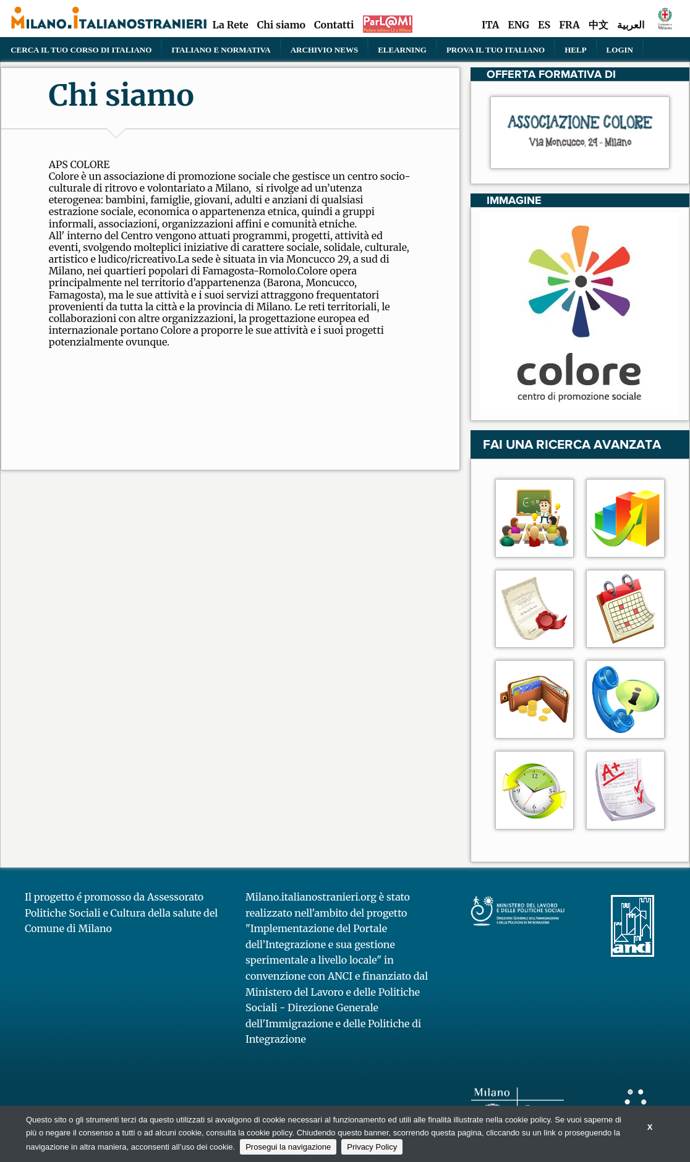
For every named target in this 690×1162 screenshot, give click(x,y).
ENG (518, 25)
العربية (630, 25)
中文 (598, 25)
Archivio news (324, 49)
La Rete (230, 25)
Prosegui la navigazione (288, 1146)
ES (544, 25)
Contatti (334, 25)
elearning (402, 49)
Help (575, 49)
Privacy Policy (372, 1146)
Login (620, 49)
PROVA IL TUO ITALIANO (495, 49)
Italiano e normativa (220, 49)
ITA (490, 25)
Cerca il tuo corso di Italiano (81, 49)
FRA (569, 25)
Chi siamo (281, 25)
